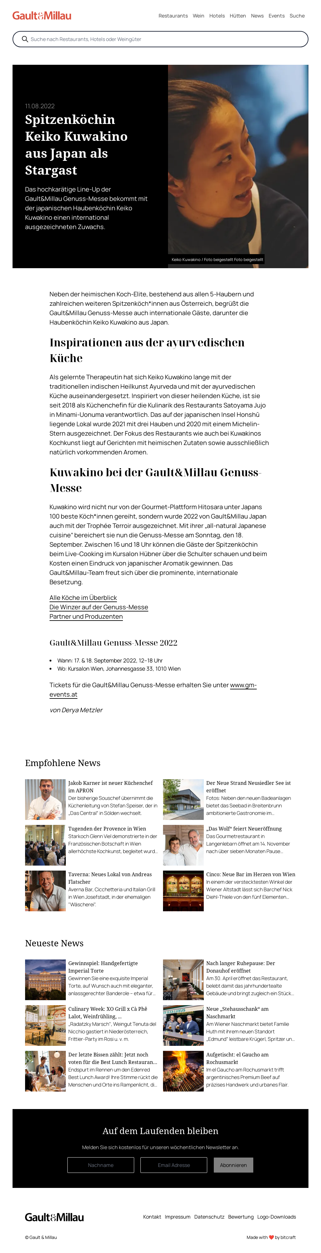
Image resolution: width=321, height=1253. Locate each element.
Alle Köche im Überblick (83, 597)
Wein (198, 15)
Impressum (178, 1216)
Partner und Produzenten (86, 616)
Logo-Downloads (276, 1216)
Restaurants (173, 15)
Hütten (238, 15)
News (257, 15)
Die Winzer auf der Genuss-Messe (99, 607)
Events (277, 15)
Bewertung (241, 1216)
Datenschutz (209, 1216)
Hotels (217, 15)
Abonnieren (233, 1165)
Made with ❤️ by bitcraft (271, 1237)
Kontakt (152, 1216)
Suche (297, 15)
